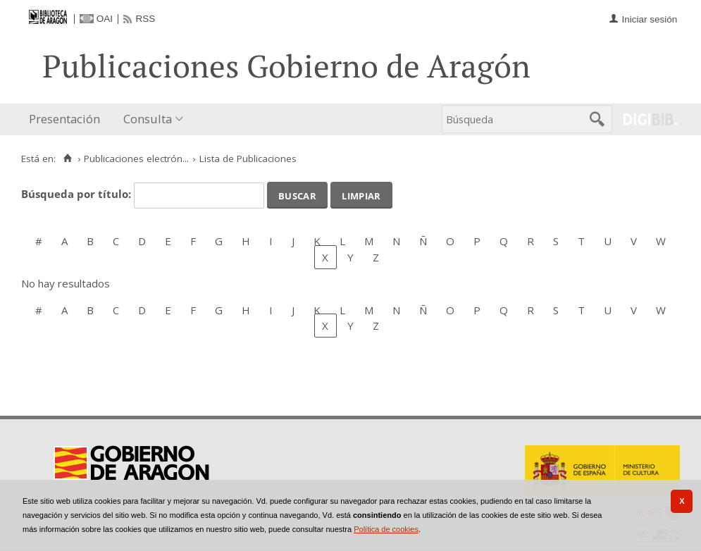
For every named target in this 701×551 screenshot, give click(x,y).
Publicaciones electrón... (136, 158)
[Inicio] (67, 158)
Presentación (64, 119)
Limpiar (361, 194)
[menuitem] (67, 119)
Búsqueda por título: (77, 194)
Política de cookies (386, 529)
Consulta (147, 119)
